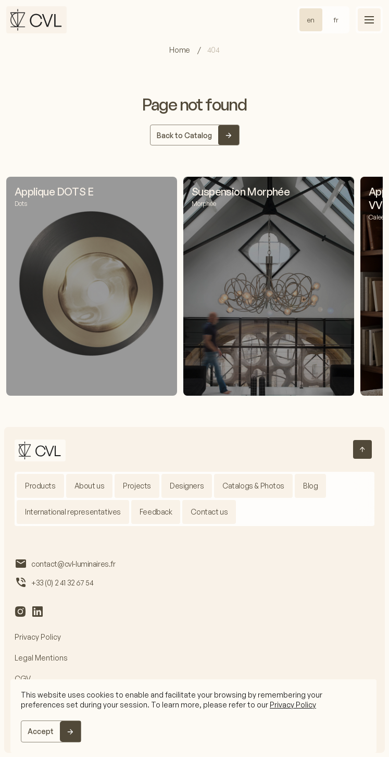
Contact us (209, 511)
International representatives (73, 511)
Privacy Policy (293, 704)
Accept (41, 731)
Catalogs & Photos (253, 485)
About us (89, 485)
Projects (137, 485)
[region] (193, 716)
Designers (187, 485)
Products (40, 485)
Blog (310, 485)
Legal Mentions (41, 657)
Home (180, 49)
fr (335, 20)
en (311, 20)
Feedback (156, 511)
